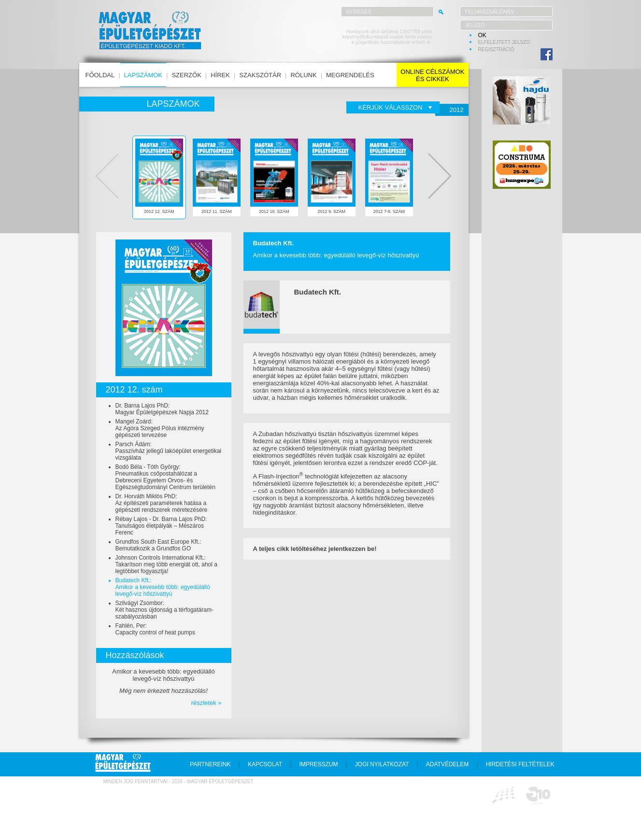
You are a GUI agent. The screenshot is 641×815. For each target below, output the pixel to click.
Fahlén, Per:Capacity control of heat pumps (155, 629)
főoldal (100, 75)
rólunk (303, 75)
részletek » (206, 702)
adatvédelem (447, 764)
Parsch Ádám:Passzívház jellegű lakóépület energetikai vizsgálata (168, 451)
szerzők (186, 75)
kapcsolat (265, 764)
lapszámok (143, 75)
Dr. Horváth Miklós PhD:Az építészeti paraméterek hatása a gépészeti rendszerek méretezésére (161, 503)
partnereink (210, 764)
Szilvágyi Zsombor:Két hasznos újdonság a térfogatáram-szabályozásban (164, 610)
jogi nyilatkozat (382, 764)
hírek (220, 75)
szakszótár (260, 75)
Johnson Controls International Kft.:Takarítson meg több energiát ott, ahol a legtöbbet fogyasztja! (166, 564)
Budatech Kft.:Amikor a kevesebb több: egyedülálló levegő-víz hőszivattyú (162, 587)
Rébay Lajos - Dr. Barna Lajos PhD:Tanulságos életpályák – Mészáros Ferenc (161, 526)
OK (482, 35)
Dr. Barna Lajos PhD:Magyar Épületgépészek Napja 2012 (162, 409)
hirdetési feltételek (520, 764)
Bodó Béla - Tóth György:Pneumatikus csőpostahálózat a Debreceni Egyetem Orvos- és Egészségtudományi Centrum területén (165, 477)
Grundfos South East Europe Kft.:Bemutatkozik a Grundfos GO (158, 545)
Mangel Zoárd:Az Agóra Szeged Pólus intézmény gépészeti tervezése (159, 428)
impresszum (318, 764)
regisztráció (496, 49)
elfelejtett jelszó (504, 42)
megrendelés (350, 75)
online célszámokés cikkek (432, 75)
